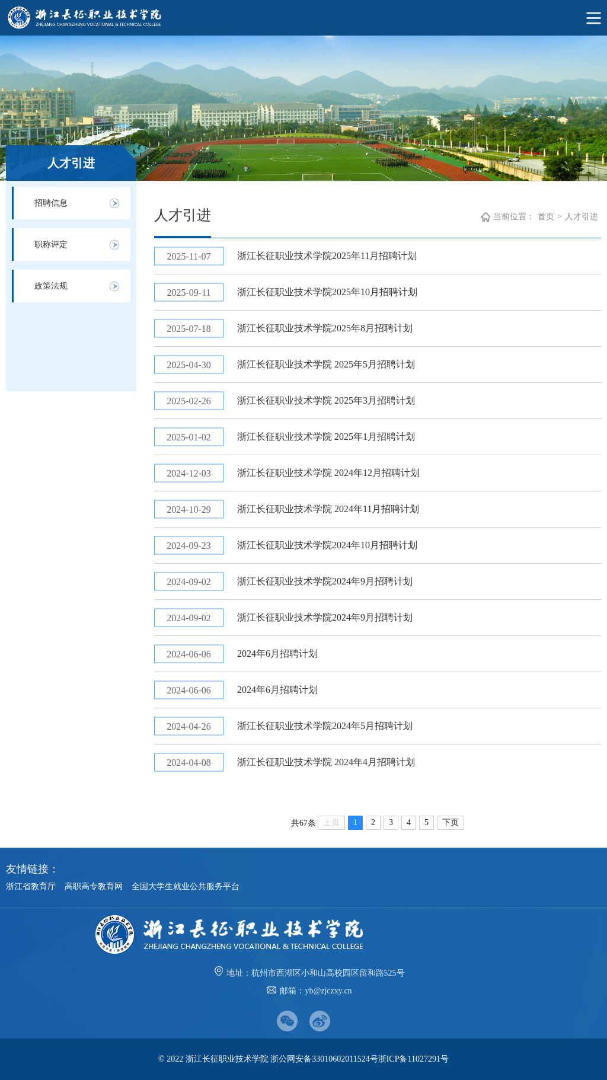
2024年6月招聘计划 (277, 653)
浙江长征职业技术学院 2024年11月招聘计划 (328, 509)
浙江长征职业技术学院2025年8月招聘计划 (325, 328)
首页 (546, 216)
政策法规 (51, 286)
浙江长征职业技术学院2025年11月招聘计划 (327, 256)
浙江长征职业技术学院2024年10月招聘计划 (327, 545)
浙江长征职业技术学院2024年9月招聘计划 (325, 581)
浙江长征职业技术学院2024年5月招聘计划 (325, 726)
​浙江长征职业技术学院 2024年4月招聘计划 (326, 762)
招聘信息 (51, 203)
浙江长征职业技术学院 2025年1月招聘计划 (326, 437)
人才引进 (581, 216)
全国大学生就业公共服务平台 (185, 886)
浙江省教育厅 (31, 886)
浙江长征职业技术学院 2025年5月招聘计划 (326, 364)
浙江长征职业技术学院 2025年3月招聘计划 (326, 400)
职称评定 (51, 244)
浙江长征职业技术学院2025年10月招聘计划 (327, 292)
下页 (450, 822)
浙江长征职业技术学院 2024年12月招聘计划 (328, 473)
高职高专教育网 (94, 886)
